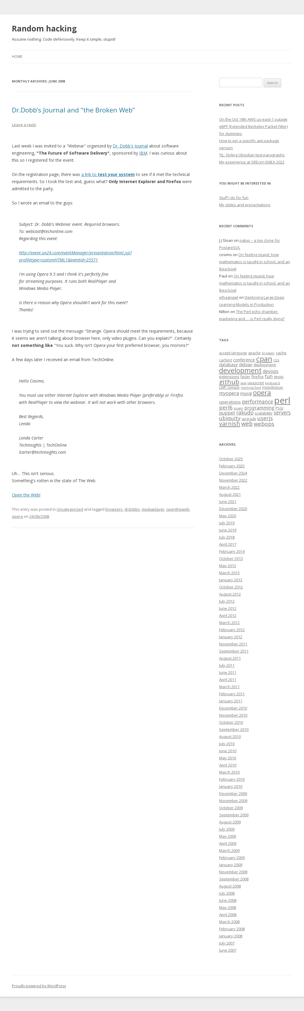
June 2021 (227, 501)
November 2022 (233, 480)
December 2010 (233, 708)
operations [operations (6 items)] (230, 402)
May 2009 (227, 836)
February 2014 (232, 551)
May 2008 (227, 907)
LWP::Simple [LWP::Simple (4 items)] (229, 387)
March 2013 (229, 572)
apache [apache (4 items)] (254, 352)
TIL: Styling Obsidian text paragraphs (252, 155)
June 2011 (227, 672)
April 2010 (227, 765)
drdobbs (132, 509)
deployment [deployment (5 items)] (265, 364)
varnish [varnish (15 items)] (229, 424)
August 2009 (230, 822)
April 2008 (227, 914)
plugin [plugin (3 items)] (238, 408)
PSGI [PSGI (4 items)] (279, 408)
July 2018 (227, 537)
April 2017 (227, 544)
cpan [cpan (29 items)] (264, 359)
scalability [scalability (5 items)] (264, 413)
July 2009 (227, 829)
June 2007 (227, 950)
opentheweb (177, 509)
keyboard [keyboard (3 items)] (272, 383)
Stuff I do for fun (233, 197)
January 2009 (230, 864)
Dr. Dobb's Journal (130, 146)
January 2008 (230, 936)
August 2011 (230, 658)
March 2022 (229, 487)
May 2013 (227, 565)
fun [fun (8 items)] (269, 376)
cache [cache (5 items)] (281, 352)
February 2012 (232, 629)
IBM (143, 153)
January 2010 (230, 786)
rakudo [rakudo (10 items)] (245, 412)
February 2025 (232, 466)
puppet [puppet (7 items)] (227, 413)
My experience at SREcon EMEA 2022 (251, 162)
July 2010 (227, 743)
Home (17, 56)
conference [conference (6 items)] (244, 360)
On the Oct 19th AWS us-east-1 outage (253, 119)
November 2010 (233, 715)
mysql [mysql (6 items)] (246, 393)
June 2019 (227, 530)
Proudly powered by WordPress (39, 985)
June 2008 (227, 900)
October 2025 (231, 458)
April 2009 (227, 843)
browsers (114, 509)
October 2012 (231, 587)
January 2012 (230, 636)
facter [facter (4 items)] (245, 376)
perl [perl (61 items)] (282, 400)
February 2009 (232, 857)
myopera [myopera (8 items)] (229, 393)
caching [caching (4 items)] (225, 360)
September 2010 (233, 729)
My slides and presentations (244, 204)
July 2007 (227, 943)
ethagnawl (228, 297)
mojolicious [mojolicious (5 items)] (272, 387)
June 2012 (227, 608)
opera (17, 516)
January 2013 (230, 580)
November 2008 (233, 871)
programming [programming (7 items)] (259, 408)
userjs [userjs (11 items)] (265, 418)
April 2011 (227, 679)
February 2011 (232, 693)
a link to (108, 174)
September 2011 (233, 651)
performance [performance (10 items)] (257, 401)
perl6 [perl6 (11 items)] (225, 407)
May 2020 (227, 515)
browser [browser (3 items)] (268, 353)
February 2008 (232, 928)
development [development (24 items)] (240, 370)
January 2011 (230, 701)
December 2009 (233, 793)
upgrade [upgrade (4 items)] (249, 418)
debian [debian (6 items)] (245, 364)
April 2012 (227, 615)
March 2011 (229, 686)
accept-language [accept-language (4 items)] (233, 352)
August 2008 (230, 886)
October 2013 (231, 558)
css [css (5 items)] (276, 360)
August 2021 (230, 494)
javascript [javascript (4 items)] (256, 382)
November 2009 (233, 800)
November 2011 (233, 644)
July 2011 (227, 665)
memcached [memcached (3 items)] (251, 387)
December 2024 (233, 473)
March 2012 (229, 622)
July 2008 (227, 893)
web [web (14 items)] (247, 424)
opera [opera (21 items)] (262, 392)
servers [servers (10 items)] (282, 412)
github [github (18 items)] (229, 381)
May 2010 (227, 758)
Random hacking (44, 28)
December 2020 (233, 508)
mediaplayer (153, 509)
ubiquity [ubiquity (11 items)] (229, 418)
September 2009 (233, 815)
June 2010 (227, 750)
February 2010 (232, 779)
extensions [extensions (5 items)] (229, 376)
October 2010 (231, 722)
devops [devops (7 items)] (270, 371)
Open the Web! (26, 495)
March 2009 (229, 850)
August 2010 (230, 736)
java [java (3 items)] (243, 383)
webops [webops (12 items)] (264, 423)
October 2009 (231, 807)
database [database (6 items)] (228, 364)
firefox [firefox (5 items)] (257, 376)
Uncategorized (70, 509)
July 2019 (227, 523)
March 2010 (229, 772)
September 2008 (233, 879)
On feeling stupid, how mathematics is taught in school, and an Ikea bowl (254, 262)
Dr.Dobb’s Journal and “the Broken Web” (73, 109)
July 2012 (227, 601)
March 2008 (229, 921)
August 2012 (230, 594)
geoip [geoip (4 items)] (279, 376)
